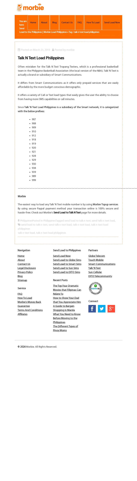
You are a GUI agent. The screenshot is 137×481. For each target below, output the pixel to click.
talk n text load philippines (51, 233)
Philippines (26, 220)
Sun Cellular (95, 272)
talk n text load (81, 224)
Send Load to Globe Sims (67, 260)
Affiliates (22, 314)
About (44, 22)
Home (33, 22)
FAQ (79, 22)
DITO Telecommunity (100, 276)
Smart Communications (101, 264)
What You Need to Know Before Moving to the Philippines (66, 318)
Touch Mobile (95, 260)
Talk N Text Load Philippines (41, 58)
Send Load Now (112, 22)
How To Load (92, 22)
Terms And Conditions (30, 310)
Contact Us (67, 22)
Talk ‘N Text (94, 268)
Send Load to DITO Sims (66, 272)
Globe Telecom (96, 256)
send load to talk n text (34, 224)
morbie (70, 50)
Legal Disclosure (27, 268)
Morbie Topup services (105, 204)
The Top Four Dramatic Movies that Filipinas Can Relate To (67, 290)
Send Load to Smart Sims (67, 264)
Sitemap (22, 280)
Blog (54, 22)
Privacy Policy (25, 272)
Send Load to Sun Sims (66, 268)
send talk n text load (60, 224)
